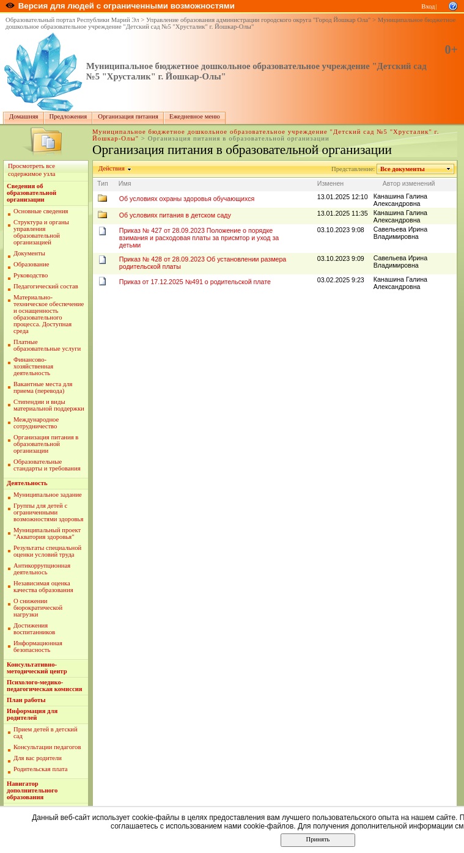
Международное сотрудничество (36, 423)
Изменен (330, 183)
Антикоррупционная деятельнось (41, 569)
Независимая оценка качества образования (43, 586)
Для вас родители (37, 758)
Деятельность (27, 483)
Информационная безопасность (37, 646)
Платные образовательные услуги (47, 345)
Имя (125, 183)
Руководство (30, 275)
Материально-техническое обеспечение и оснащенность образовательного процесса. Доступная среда (48, 314)
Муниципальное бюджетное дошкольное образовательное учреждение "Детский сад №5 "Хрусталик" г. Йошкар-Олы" (230, 23)
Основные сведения (40, 211)
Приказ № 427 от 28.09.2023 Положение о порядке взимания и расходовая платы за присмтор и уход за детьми (199, 238)
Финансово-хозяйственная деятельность (33, 366)
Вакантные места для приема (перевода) (43, 387)
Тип (102, 183)
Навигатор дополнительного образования (32, 790)
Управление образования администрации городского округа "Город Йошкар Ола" (258, 19)
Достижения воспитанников (34, 628)
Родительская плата (40, 769)
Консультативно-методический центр (37, 668)
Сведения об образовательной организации (31, 193)
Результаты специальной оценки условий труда (47, 551)
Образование (31, 264)
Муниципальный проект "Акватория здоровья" (47, 533)
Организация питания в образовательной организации (45, 444)
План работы (26, 700)
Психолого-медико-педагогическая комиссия (45, 685)
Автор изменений (409, 183)
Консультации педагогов (47, 747)
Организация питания (128, 116)
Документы (29, 253)
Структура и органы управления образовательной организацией (41, 232)
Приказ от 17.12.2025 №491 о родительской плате (195, 281)
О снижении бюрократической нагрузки (37, 608)
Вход (428, 6)
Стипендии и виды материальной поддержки (48, 405)
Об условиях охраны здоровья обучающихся (187, 198)
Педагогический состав (45, 286)
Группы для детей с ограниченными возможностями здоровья (48, 512)
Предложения (68, 116)
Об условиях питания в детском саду (175, 215)
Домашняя (24, 116)
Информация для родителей (32, 714)
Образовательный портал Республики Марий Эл (72, 19)
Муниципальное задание (47, 494)
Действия (111, 168)
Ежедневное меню (194, 116)
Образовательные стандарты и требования (47, 465)
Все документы (402, 169)
